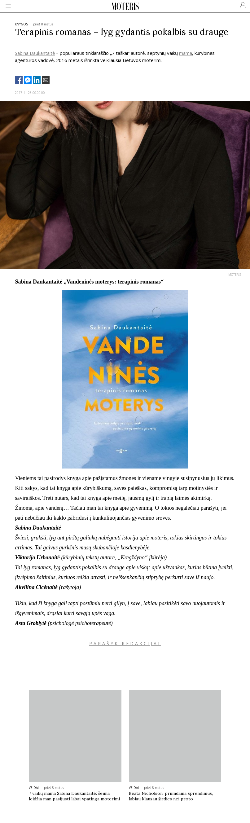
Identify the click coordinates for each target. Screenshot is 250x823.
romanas (150, 282)
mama (185, 53)
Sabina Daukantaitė (35, 53)
